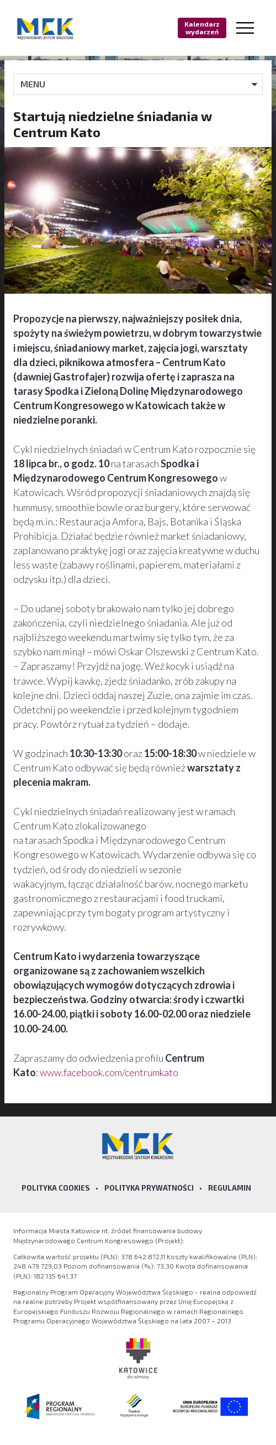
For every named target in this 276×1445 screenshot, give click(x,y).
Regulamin (229, 1187)
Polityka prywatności (149, 1187)
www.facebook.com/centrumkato (109, 1072)
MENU (32, 84)
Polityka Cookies (56, 1187)
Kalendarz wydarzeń (202, 27)
